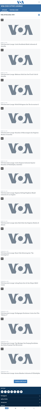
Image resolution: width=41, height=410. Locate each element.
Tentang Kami (13, 10)
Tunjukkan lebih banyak (20, 381)
